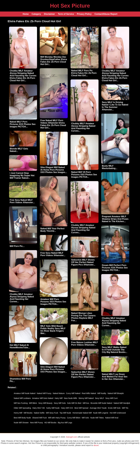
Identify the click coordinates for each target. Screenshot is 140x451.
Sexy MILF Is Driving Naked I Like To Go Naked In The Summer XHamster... (115, 106)
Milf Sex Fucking (21, 403)
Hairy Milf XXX (67, 408)
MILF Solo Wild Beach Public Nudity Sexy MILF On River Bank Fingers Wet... (53, 329)
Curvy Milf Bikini (73, 418)
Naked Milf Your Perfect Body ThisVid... (52, 229)
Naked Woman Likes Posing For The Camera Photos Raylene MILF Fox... (83, 317)
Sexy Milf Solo (60, 403)
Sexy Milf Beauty (45, 403)
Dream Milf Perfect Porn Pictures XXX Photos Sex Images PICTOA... (115, 267)
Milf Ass (86, 403)
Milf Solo (85, 418)
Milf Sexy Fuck (52, 413)
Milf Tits (125, 408)
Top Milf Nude (65, 413)
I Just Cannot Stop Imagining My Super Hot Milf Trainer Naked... (22, 175)
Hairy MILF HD (38, 408)
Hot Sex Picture (70, 6)
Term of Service (66, 14)
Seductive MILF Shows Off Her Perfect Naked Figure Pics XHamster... (83, 262)
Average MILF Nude (98, 408)
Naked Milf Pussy (44, 393)
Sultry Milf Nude (53, 408)
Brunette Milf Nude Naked (101, 403)
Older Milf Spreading (22, 408)
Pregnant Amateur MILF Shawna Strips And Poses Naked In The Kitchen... (115, 219)
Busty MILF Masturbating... (109, 167)
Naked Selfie (39, 413)
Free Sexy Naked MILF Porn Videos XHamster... (22, 201)
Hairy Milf (58, 398)
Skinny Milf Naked (86, 398)
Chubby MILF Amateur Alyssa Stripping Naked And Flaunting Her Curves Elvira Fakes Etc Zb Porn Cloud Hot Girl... (23, 76)
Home (26, 14)
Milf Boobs (28, 413)
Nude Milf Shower (21, 422)
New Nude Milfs (70, 398)
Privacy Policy (84, 14)
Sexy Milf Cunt (111, 398)
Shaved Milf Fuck (39, 418)
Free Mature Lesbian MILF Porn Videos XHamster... (84, 343)
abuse (96, 445)
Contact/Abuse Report (105, 14)
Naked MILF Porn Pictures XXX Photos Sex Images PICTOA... (23, 124)
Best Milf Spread (81, 408)
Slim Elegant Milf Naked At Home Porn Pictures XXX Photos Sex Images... (53, 169)
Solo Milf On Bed (74, 403)
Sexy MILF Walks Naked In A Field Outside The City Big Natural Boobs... (114, 349)
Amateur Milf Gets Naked (42, 398)
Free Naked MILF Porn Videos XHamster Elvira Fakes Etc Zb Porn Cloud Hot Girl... (53, 124)
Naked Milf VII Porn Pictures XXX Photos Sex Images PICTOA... (84, 174)
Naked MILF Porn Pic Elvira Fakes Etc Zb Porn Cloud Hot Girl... (84, 73)
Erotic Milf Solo (114, 408)
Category (36, 14)
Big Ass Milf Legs (65, 422)
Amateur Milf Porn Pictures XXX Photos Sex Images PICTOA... (53, 301)
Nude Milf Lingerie (100, 413)
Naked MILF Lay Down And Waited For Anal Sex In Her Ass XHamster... (114, 376)
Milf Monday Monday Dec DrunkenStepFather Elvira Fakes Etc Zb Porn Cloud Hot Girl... (53, 60)
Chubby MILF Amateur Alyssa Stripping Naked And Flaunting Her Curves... (83, 127)
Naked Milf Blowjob (116, 393)
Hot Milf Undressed (118, 413)
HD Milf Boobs (50, 422)
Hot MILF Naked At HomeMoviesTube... (20, 346)
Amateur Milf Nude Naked (24, 393)
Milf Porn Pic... (17, 246)
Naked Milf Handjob (122, 403)
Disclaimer (49, 14)
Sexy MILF (99, 398)
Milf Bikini (33, 403)
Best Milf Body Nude (22, 418)
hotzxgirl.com (71, 437)
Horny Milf (18, 413)
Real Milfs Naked (89, 393)
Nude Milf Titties (97, 418)
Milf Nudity (101, 393)
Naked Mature (59, 393)
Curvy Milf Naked (73, 393)
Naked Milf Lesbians (22, 398)
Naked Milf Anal (111, 418)
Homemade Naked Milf (82, 413)
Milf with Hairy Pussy (57, 418)
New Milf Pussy (36, 422)
